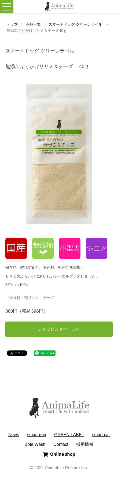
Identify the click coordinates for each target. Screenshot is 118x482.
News (13, 434)
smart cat (101, 434)
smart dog (36, 434)
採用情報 (84, 444)
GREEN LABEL (69, 434)
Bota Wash (35, 444)
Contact (60, 444)
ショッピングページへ (59, 329)
